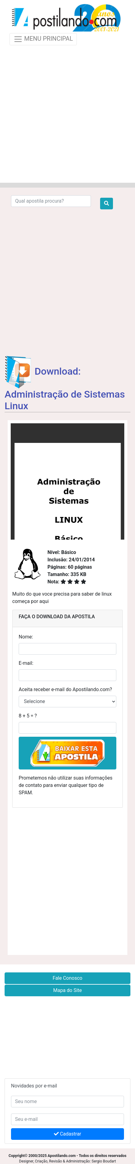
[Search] (51, 201)
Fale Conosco (67, 978)
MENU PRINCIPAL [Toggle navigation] (43, 39)
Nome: (26, 637)
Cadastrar (67, 1134)
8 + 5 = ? (28, 716)
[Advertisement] (67, 112)
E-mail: (26, 663)
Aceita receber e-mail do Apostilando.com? (65, 689)
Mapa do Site (67, 990)
